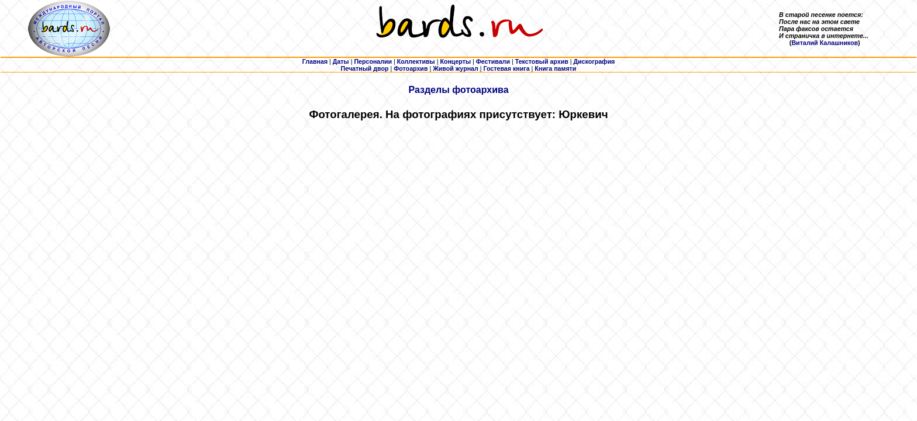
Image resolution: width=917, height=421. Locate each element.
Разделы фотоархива (458, 90)
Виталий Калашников (824, 42)
